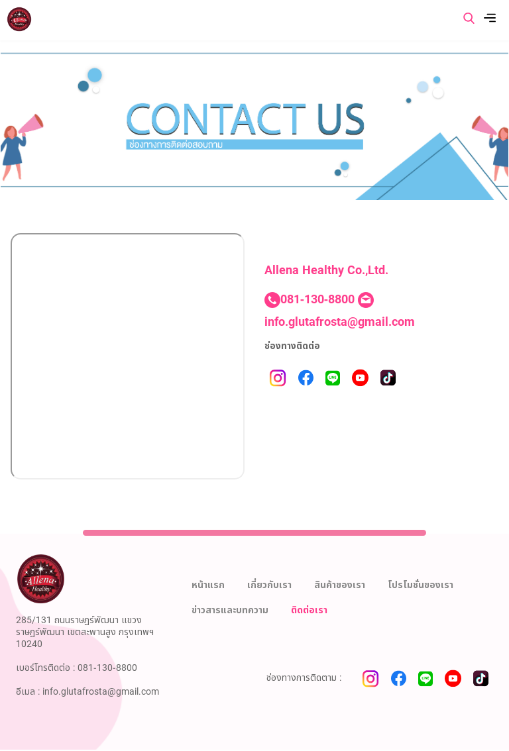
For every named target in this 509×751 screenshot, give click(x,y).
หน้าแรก (208, 585)
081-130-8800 (317, 300)
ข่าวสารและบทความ (230, 610)
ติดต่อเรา (309, 610)
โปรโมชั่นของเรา (420, 585)
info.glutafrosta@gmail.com (339, 322)
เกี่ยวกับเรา (269, 585)
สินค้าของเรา (339, 585)
